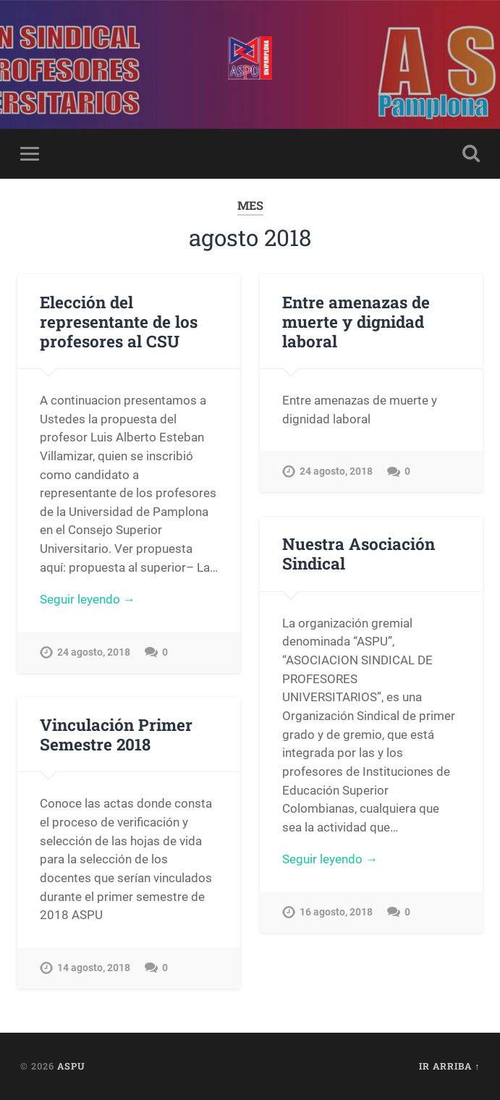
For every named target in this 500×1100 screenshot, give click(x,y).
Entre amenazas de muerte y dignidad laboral (356, 321)
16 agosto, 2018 (336, 912)
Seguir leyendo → (87, 599)
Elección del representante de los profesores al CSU (119, 321)
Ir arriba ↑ (449, 1066)
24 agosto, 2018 (93, 652)
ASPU (71, 1066)
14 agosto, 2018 (93, 968)
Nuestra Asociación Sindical (358, 553)
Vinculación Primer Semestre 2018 (116, 734)
